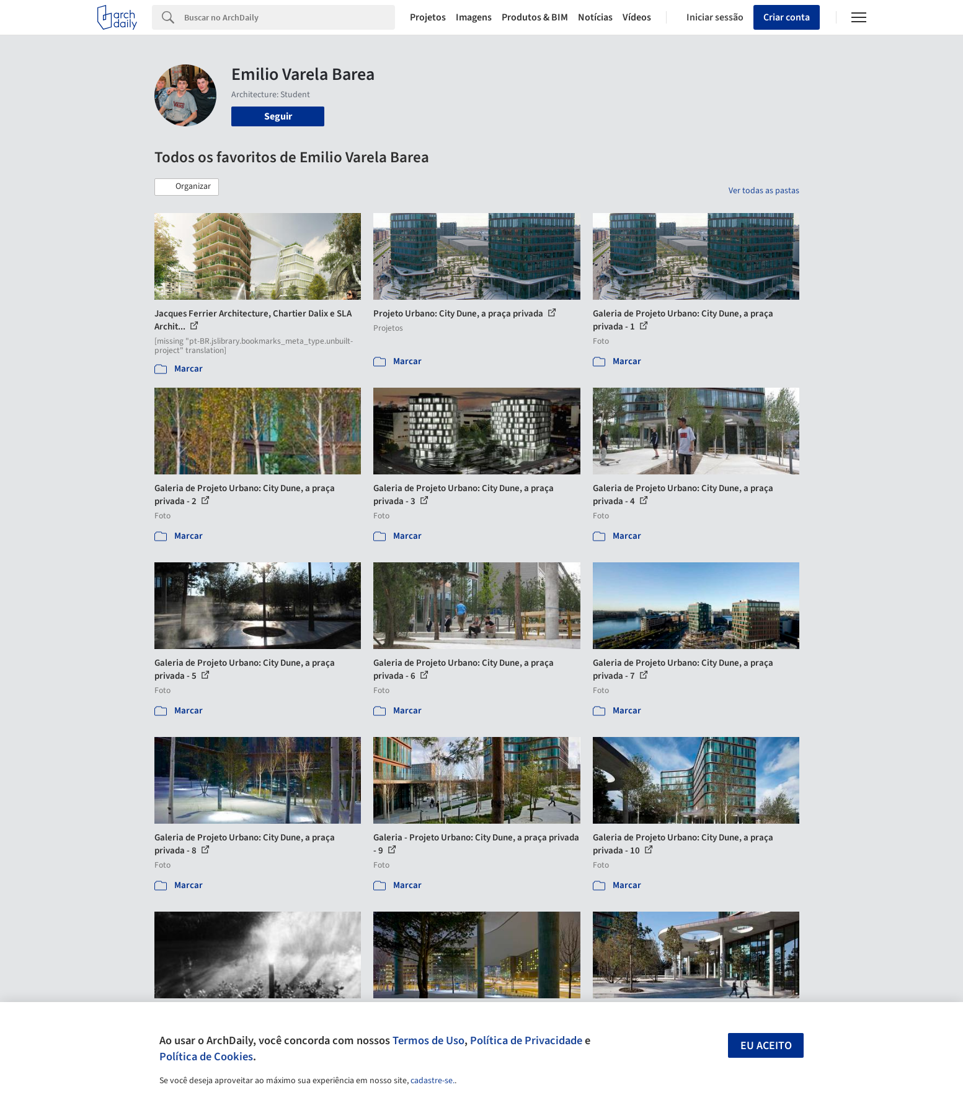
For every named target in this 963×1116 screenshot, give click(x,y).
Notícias (595, 17)
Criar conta (786, 17)
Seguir (278, 116)
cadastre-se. (432, 1081)
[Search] (290, 17)
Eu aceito (766, 1045)
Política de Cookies (206, 1056)
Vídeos (637, 17)
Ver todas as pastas (764, 190)
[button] (186, 187)
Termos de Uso (428, 1040)
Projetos (428, 17)
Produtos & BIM (535, 17)
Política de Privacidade (526, 1040)
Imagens (474, 17)
